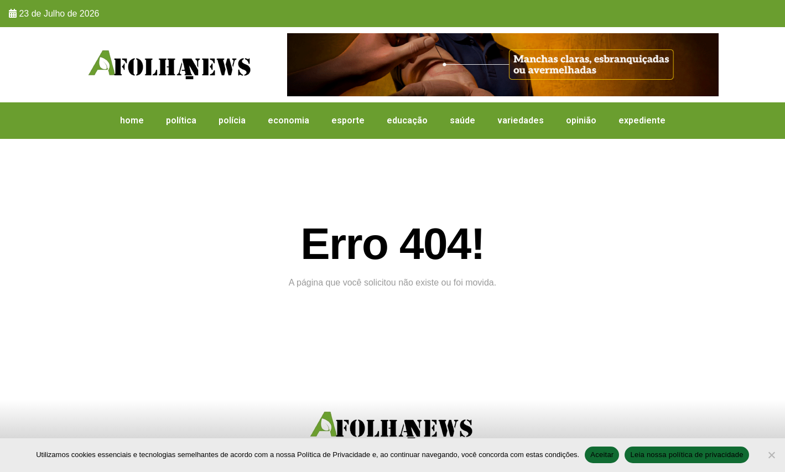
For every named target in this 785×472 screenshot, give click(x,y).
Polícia (232, 120)
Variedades (520, 120)
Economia (288, 120)
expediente (642, 120)
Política (181, 120)
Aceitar (602, 454)
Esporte (348, 120)
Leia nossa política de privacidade (686, 454)
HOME (132, 120)
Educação (407, 120)
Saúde (462, 120)
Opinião (581, 120)
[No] (771, 454)
